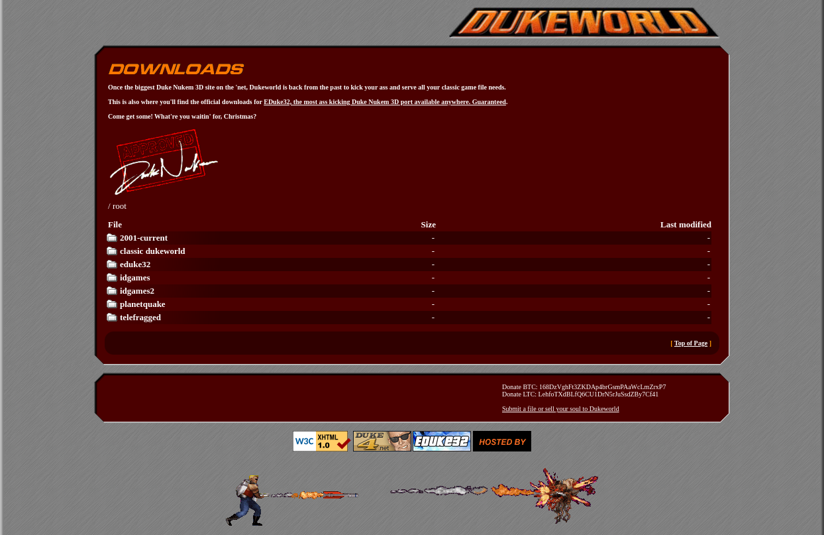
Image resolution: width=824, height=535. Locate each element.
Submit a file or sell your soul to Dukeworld (560, 408)
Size (428, 224)
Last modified (685, 224)
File (115, 224)
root (120, 206)
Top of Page (690, 343)
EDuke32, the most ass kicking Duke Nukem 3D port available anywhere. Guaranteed (385, 101)
